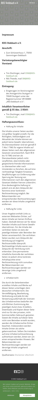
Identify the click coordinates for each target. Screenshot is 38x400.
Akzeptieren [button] (27, 395)
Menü (32, 3)
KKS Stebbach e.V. (10, 3)
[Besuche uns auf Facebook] (15, 371)
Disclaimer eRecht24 (24, 355)
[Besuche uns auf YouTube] (18, 371)
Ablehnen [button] (10, 395)
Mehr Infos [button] (15, 391)
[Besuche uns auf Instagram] (22, 371)
